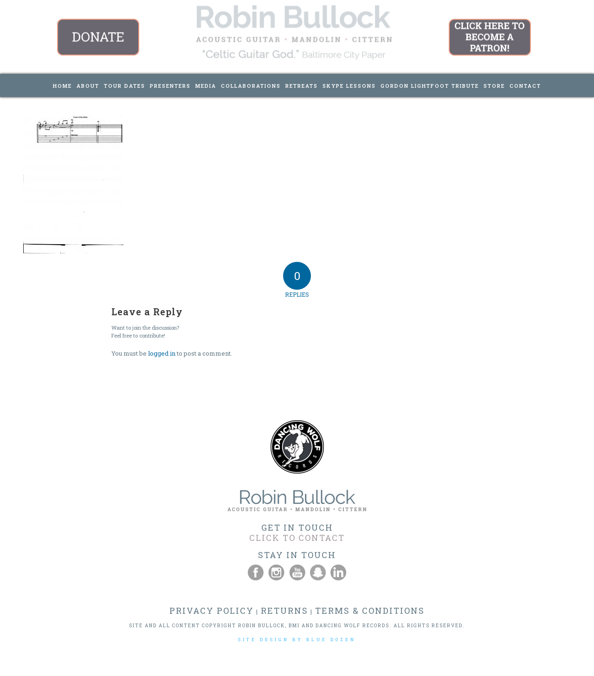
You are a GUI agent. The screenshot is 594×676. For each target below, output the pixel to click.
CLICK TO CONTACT (297, 537)
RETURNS (284, 610)
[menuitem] (62, 85)
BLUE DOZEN (331, 639)
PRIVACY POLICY (211, 610)
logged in (161, 353)
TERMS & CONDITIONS (370, 610)
